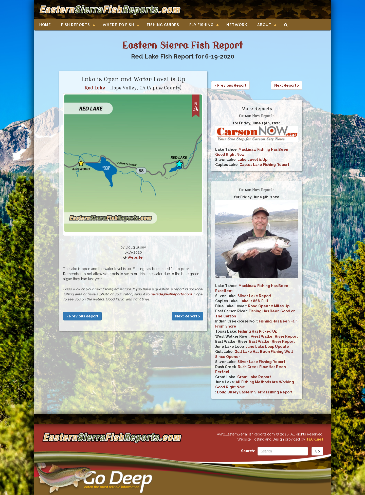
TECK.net (314, 439)
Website (135, 257)
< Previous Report (82, 316)
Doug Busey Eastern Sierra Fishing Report (255, 392)
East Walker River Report (272, 341)
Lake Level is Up (252, 160)
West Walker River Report (274, 336)
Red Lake (94, 87)
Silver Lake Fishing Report (261, 362)
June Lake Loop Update (267, 347)
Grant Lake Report (254, 377)
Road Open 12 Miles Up (268, 306)
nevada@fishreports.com (171, 294)
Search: (248, 451)
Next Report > (187, 316)
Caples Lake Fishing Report (264, 165)
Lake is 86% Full (254, 301)
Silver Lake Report (254, 296)
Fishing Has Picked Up (257, 331)
